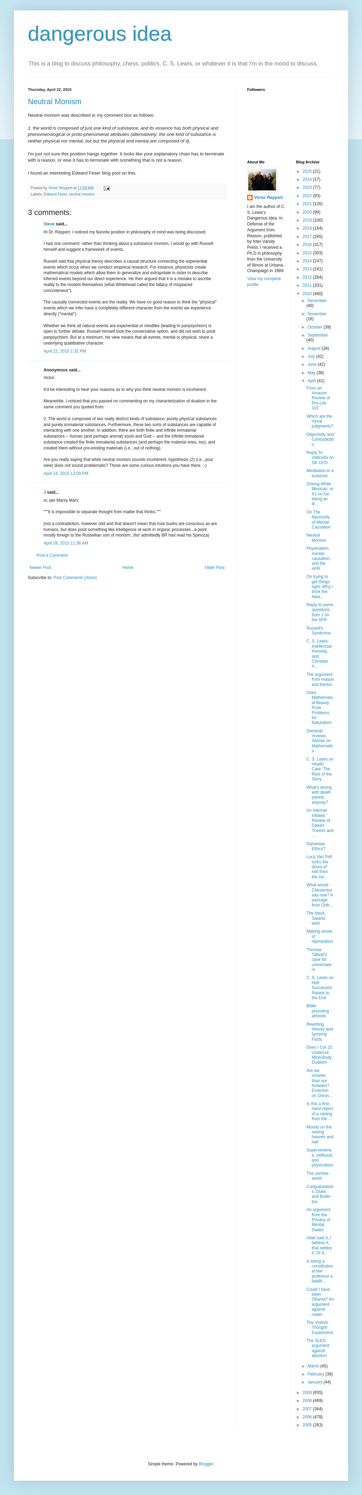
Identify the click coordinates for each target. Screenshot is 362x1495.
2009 (307, 1392)
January (315, 1382)
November (316, 313)
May (311, 372)
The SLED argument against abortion (317, 1348)
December (316, 300)
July (311, 356)
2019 (307, 220)
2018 (307, 228)
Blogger (206, 1464)
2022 (307, 195)
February (316, 1374)
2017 (307, 236)
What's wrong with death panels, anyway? (318, 795)
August (314, 348)
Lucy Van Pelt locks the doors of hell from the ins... (319, 866)
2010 (307, 293)
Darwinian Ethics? (315, 846)
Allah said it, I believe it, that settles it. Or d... (319, 1245)
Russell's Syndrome (318, 630)
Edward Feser (55, 194)
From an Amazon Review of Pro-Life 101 (318, 398)
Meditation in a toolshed (319, 473)
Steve (49, 224)
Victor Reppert (268, 197)
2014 (307, 261)
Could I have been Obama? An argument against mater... (319, 1302)
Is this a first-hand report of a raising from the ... (319, 1111)
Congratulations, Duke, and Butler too (319, 1194)
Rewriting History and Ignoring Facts (319, 1032)
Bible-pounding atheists (317, 1010)
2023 (307, 187)
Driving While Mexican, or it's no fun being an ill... (319, 494)
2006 (307, 1417)
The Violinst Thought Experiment (319, 1327)
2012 (307, 277)
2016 (307, 244)
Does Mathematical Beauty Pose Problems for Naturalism (319, 707)
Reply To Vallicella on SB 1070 (319, 457)
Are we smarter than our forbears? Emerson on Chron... (319, 1083)
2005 (307, 1425)
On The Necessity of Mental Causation (318, 520)
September (317, 335)
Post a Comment (52, 555)
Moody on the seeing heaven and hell (319, 1135)
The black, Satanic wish (315, 918)
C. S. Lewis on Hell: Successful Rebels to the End (319, 987)
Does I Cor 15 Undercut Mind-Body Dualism (319, 1055)
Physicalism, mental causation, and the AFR (318, 558)
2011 (307, 285)
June (312, 364)
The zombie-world (318, 1176)
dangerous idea (100, 33)
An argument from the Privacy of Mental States (318, 1219)
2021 (307, 203)
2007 (307, 1409)
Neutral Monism (54, 101)
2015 (307, 253)
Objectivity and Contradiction (320, 439)
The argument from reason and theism (320, 679)
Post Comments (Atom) (75, 577)
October (315, 327)
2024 (307, 179)
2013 (307, 269)
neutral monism (82, 194)
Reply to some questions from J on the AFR (319, 612)
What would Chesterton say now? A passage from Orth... (319, 895)
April (312, 380)
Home (128, 567)
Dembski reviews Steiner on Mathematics (319, 741)
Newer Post (40, 567)
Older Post (215, 567)
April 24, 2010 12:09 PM (66, 473)
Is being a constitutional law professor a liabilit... (319, 1271)
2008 (307, 1400)
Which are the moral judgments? (319, 421)
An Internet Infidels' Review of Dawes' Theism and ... (319, 823)
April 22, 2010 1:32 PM (65, 351)
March (313, 1366)
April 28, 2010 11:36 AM (66, 543)
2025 (307, 171)
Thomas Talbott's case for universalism (318, 959)
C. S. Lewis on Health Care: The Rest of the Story (319, 769)
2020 (307, 212)
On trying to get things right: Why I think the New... (319, 586)
